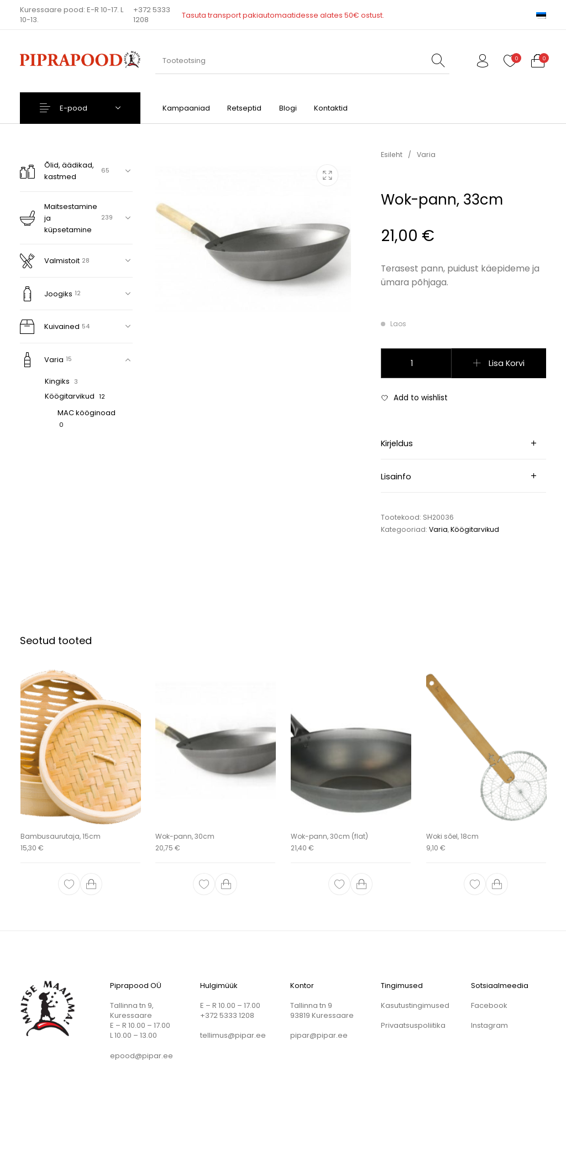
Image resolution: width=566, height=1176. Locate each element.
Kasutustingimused (415, 1005)
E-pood (73, 108)
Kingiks (57, 381)
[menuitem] (540, 14)
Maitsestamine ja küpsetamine (58, 218)
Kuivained (50, 326)
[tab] (463, 443)
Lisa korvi (507, 363)
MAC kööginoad (86, 412)
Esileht (391, 154)
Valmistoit (50, 260)
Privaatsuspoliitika (413, 1025)
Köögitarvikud (70, 396)
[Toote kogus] (416, 363)
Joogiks (46, 293)
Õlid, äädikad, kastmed (57, 171)
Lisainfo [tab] (396, 476)
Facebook (489, 1005)
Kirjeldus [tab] (397, 443)
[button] (91, 885)
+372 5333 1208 (151, 15)
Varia (42, 359)
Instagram (489, 1025)
